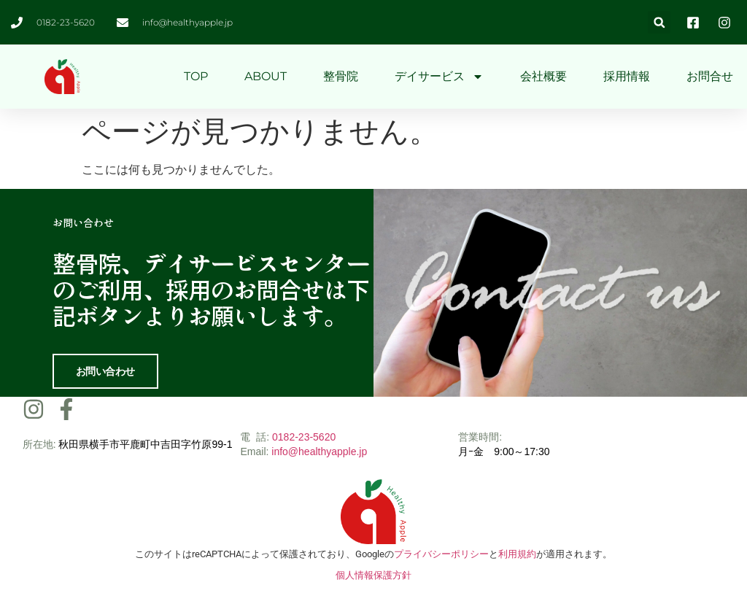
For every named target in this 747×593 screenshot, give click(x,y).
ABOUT (265, 76)
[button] (659, 22)
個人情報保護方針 (373, 574)
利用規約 (517, 553)
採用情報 (626, 76)
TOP (196, 76)
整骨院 (340, 76)
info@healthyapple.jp (319, 451)
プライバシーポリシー (441, 553)
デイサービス (439, 76)
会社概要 (543, 76)
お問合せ (709, 76)
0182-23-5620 (304, 436)
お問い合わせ (105, 370)
